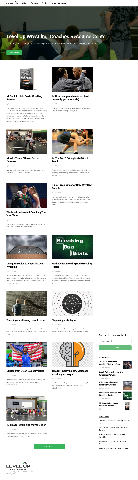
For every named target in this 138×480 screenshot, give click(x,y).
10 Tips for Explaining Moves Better (26, 424)
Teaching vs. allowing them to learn (25, 320)
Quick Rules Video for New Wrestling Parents (111, 373)
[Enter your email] (115, 341)
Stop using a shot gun (64, 320)
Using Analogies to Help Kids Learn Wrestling (109, 383)
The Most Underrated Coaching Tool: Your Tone (109, 363)
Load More (48, 447)
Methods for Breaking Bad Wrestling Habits (110, 394)
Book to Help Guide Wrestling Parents (108, 404)
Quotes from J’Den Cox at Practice (25, 370)
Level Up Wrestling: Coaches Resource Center (56, 36)
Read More (14, 52)
